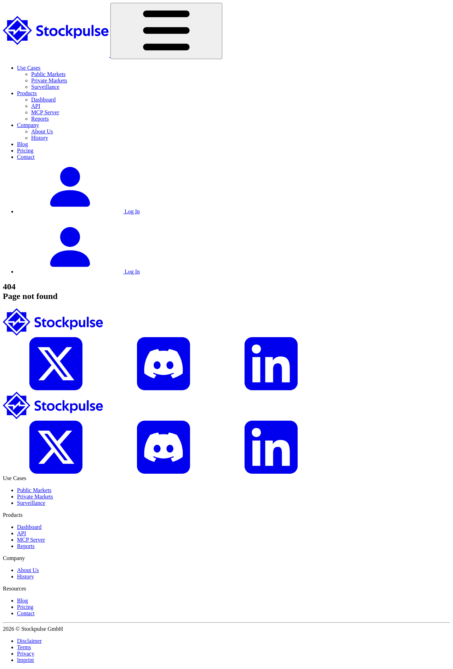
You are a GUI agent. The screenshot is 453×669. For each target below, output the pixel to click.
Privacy (25, 654)
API (35, 106)
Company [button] (28, 125)
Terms (24, 647)
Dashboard (43, 100)
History (39, 138)
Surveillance (45, 87)
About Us (42, 131)
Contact (26, 157)
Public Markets (48, 74)
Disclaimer (29, 641)
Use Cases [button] (28, 68)
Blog (22, 144)
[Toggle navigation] (166, 31)
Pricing (25, 151)
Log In (78, 211)
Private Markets (49, 80)
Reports (40, 119)
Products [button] (27, 93)
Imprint (25, 660)
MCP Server (45, 112)
